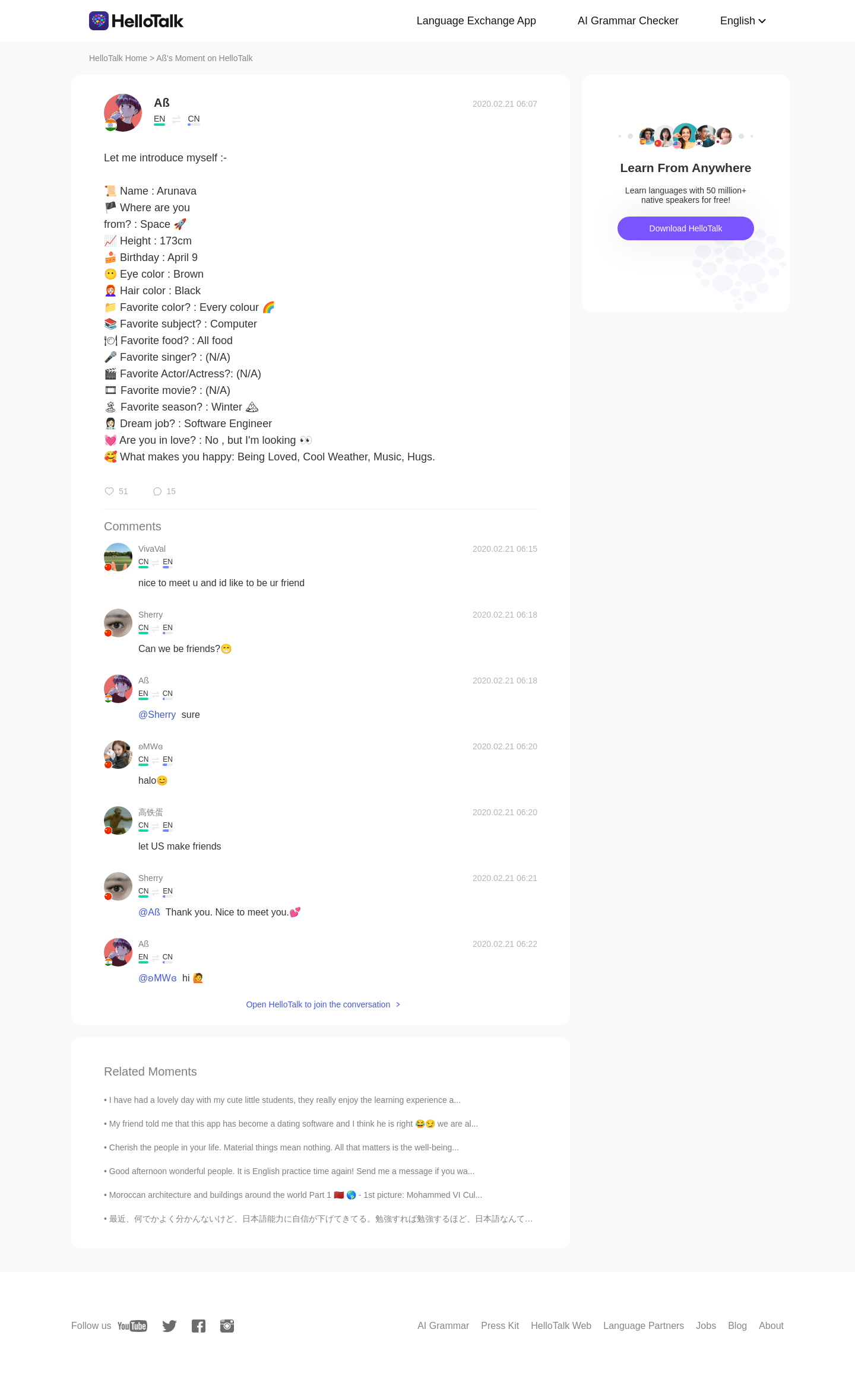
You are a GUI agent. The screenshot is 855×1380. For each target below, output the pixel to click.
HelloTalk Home (118, 58)
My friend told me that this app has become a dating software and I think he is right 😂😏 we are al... (294, 1123)
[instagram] (227, 1326)
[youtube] (132, 1326)
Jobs (706, 1326)
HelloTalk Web (561, 1326)
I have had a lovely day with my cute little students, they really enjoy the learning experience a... (285, 1100)
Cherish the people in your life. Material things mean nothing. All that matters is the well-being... (284, 1147)
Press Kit (500, 1326)
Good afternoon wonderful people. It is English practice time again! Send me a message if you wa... (292, 1171)
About (771, 1326)
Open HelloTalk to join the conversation (318, 1004)
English (737, 21)
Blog (737, 1326)
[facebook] (198, 1326)
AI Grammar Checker (628, 21)
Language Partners (643, 1326)
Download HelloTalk (686, 228)
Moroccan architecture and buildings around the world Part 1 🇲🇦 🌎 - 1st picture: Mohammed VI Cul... (296, 1195)
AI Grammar (443, 1326)
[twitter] (169, 1326)
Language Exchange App (476, 21)
